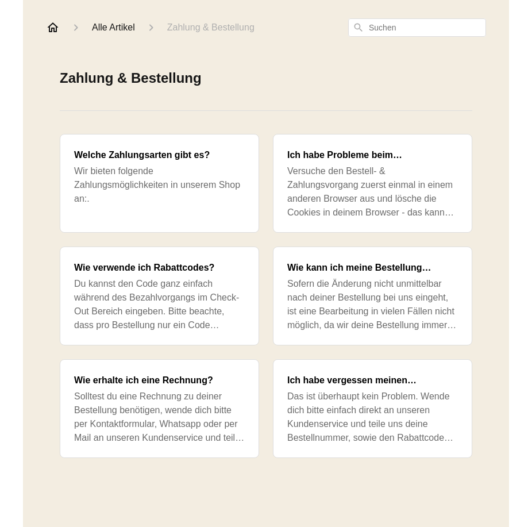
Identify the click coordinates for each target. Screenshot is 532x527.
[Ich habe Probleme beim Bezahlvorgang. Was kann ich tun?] (372, 183)
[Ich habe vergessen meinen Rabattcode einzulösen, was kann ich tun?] (372, 408)
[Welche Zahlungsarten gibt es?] (159, 183)
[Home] (53, 27)
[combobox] (417, 27)
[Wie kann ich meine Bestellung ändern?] (372, 296)
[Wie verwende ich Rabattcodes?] (159, 296)
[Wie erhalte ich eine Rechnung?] (159, 408)
